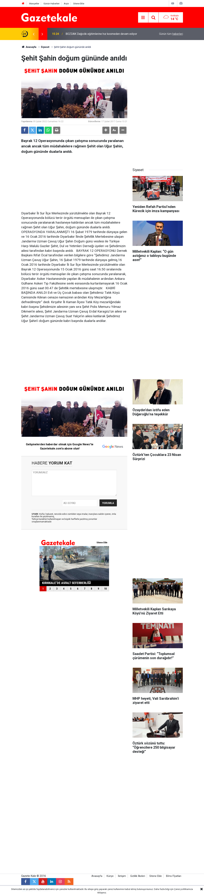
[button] (105, 130)
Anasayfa (29, 47)
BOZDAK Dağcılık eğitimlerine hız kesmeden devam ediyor (101, 33)
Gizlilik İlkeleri (137, 876)
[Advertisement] (74, 181)
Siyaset (45, 47)
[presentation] (33, 34)
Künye (110, 876)
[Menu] (143, 17)
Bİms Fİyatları (173, 876)
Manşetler (34, 3)
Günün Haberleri (51, 3)
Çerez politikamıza (183, 889)
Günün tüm (171, 33)
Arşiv (66, 3)
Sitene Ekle (78, 3)
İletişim (122, 876)
